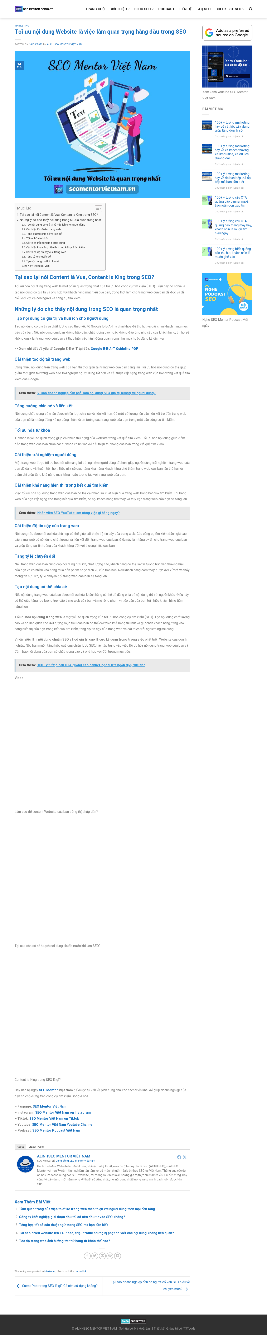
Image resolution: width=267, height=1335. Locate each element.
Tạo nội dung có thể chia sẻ (42, 261)
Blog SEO (144, 9)
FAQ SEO (203, 9)
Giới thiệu (120, 9)
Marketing (22, 25)
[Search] (250, 9)
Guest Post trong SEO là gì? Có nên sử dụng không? (56, 1286)
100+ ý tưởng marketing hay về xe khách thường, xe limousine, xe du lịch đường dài (232, 152)
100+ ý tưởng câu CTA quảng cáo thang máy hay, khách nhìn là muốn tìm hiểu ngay (233, 227)
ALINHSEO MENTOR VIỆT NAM (64, 44)
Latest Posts (36, 1146)
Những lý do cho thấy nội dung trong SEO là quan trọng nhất (60, 220)
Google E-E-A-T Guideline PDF (114, 349)
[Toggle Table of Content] (96, 208)
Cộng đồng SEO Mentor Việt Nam (75, 1160)
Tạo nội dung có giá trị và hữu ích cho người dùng (55, 224)
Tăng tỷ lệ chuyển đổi (38, 256)
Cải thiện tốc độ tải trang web (43, 229)
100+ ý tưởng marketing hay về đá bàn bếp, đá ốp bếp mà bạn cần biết (233, 178)
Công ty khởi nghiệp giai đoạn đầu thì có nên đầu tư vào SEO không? (72, 1217)
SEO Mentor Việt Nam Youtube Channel (62, 1125)
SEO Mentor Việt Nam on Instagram (63, 1112)
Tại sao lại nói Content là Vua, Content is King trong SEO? (59, 215)
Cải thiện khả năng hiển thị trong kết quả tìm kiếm (55, 247)
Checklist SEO (229, 9)
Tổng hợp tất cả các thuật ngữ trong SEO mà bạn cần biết (63, 1225)
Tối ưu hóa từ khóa (37, 238)
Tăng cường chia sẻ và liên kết (44, 233)
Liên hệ (185, 9)
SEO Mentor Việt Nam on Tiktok (54, 1119)
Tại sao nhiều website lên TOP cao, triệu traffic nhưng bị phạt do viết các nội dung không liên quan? (96, 1233)
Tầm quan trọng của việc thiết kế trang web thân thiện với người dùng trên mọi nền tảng (87, 1209)
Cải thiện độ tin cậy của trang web (46, 252)
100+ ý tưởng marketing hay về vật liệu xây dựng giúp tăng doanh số (232, 126)
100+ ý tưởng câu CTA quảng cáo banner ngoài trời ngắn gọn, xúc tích (232, 201)
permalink (80, 1271)
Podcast (166, 9)
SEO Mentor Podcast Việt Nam (56, 1130)
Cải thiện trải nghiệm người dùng (45, 242)
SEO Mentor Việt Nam (50, 1106)
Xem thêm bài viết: (39, 265)
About (20, 1146)
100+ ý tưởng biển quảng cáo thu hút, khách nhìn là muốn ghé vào (233, 253)
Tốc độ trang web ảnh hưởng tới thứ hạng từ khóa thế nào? (64, 1241)
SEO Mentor (48, 1090)
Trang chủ (95, 9)
